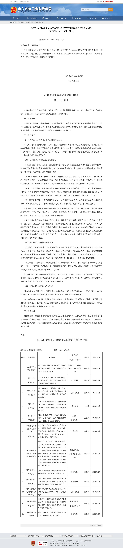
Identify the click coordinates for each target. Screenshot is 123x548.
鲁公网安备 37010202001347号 (69, 545)
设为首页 (22, 1)
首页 (19, 22)
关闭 (98, 525)
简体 (101, 1)
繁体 (98, 1)
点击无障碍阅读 (108, 1)
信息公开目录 (29, 22)
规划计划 (36, 22)
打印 (93, 525)
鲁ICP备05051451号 (81, 545)
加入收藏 (27, 1)
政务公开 (23, 22)
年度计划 (41, 22)
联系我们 (77, 543)
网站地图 (72, 543)
